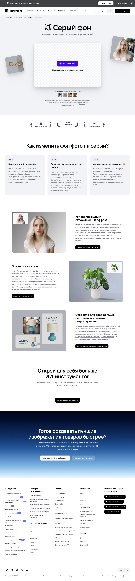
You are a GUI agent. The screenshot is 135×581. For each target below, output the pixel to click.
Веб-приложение (113, 512)
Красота (32, 542)
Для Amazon (34, 549)
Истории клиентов (86, 511)
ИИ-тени (8, 517)
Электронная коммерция (38, 528)
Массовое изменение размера (62, 523)
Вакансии (83, 497)
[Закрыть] (131, 3)
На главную (8, 17)
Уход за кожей (34, 535)
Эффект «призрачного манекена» (15, 501)
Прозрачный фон (11, 554)
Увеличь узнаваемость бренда (40, 512)
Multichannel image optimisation (36, 516)
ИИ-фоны (8, 533)
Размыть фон (9, 529)
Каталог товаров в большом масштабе (39, 500)
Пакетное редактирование (64, 518)
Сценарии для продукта (13, 493)
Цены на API (84, 545)
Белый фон (9, 525)
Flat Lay (9, 506)
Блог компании (85, 507)
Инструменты (18, 17)
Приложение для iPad (114, 502)
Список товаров (35, 496)
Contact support (85, 527)
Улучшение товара (11, 509)
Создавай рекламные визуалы (40, 508)
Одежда (32, 546)
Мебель (32, 553)
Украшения (33, 538)
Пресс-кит (83, 500)
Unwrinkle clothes (13, 513)
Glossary (82, 524)
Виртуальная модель (14, 497)
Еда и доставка (60, 493)
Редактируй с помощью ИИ (15, 521)
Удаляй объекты (10, 543)
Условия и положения (50, 576)
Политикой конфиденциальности (73, 104)
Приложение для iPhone (115, 497)
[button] (15, 489)
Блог (81, 504)
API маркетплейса (61, 538)
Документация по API (62, 545)
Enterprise (83, 541)
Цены (81, 538)
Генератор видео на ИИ (15, 540)
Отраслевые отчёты (86, 520)
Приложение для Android (115, 507)
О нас (81, 493)
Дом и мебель (59, 504)
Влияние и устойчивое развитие (87, 515)
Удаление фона (28, 17)
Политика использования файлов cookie (96, 576)
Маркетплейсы (60, 500)
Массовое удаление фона (63, 527)
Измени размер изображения (15, 550)
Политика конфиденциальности (70, 576)
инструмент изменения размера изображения (94, 337)
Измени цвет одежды (12, 547)
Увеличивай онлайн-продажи (40, 505)
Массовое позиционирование (65, 531)
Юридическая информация (121, 576)
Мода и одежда (60, 497)
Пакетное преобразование (64, 534)
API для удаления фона (62, 541)
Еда (31, 531)
